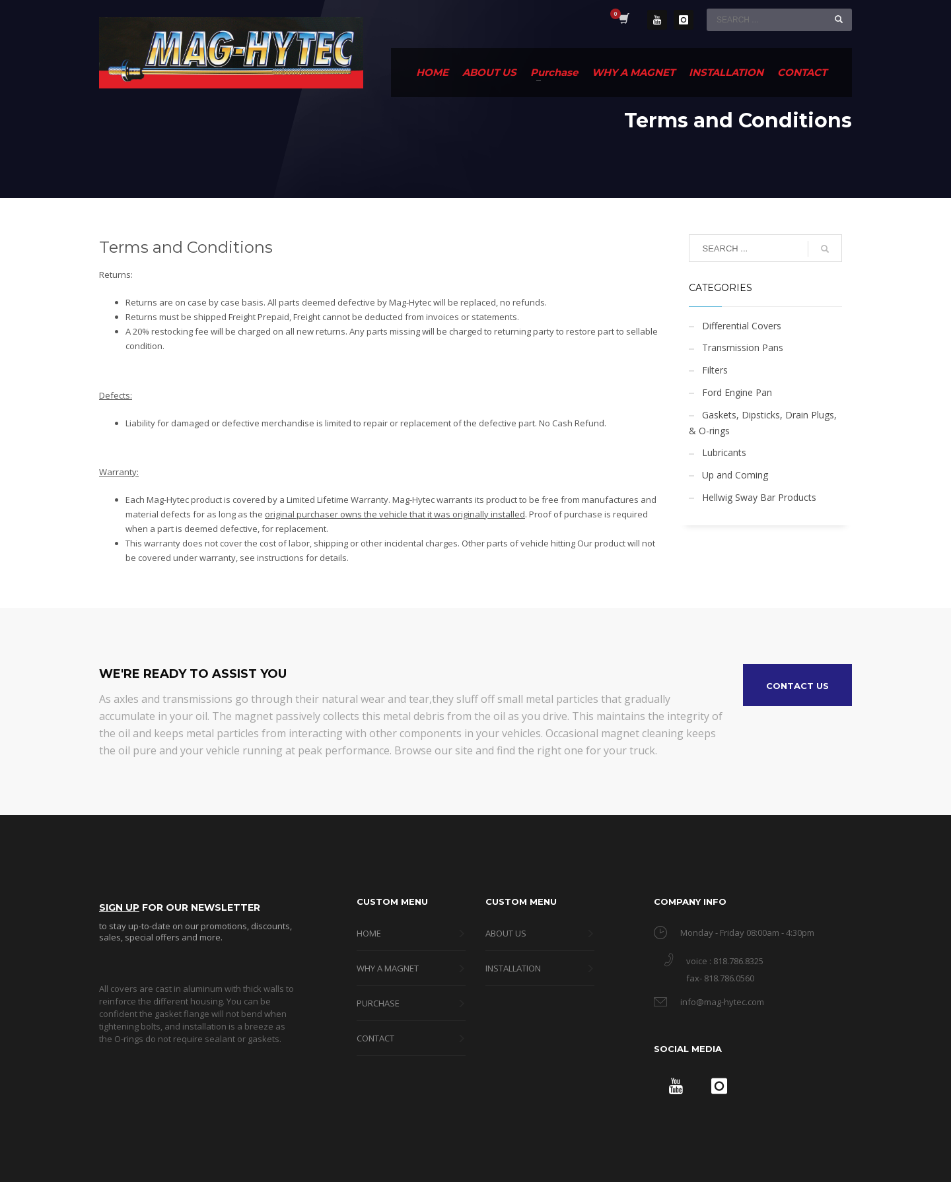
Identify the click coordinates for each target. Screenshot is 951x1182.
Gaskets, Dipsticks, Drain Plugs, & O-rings (763, 423)
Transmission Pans (742, 347)
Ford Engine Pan (737, 392)
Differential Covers (741, 325)
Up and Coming (735, 475)
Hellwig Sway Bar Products (759, 497)
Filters (715, 370)
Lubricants (724, 452)
